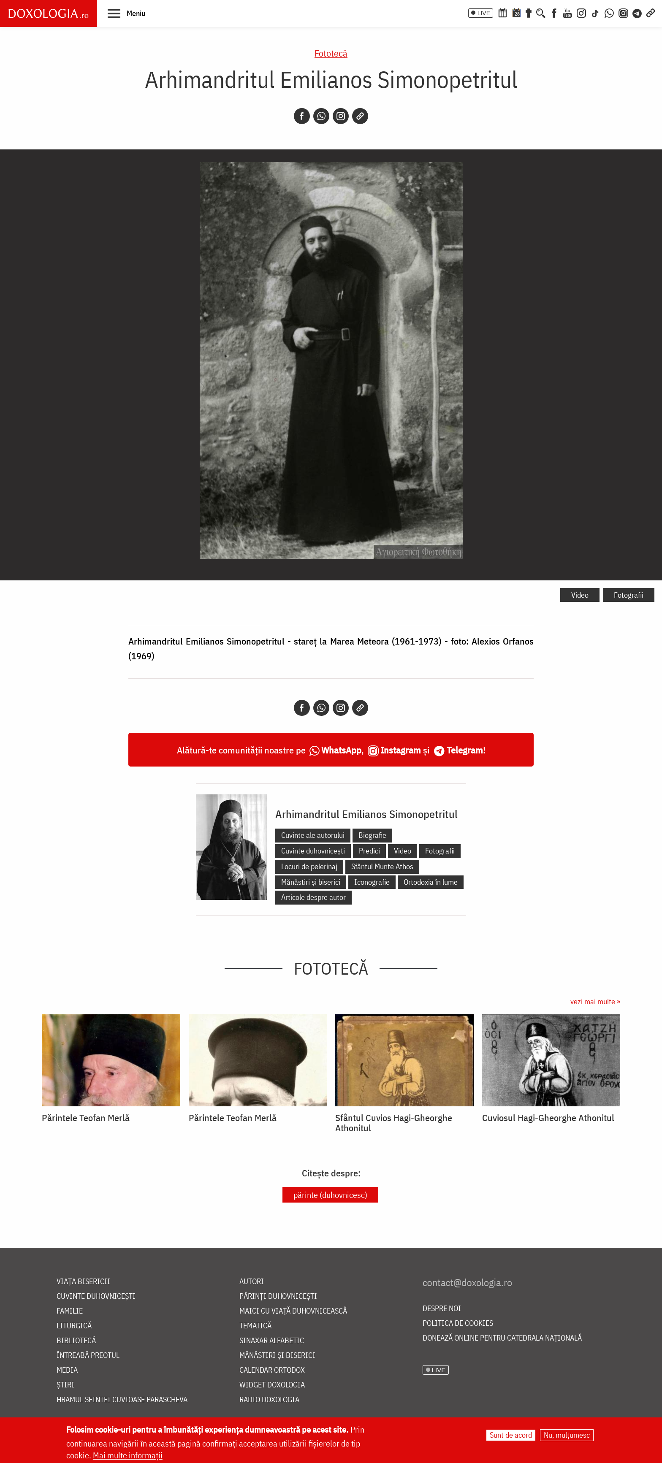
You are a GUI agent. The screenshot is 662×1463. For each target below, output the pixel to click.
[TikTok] (595, 12)
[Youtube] (567, 12)
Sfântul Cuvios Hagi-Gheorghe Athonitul (393, 1123)
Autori (251, 1281)
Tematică (255, 1326)
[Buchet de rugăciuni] (528, 12)
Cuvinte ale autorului (313, 835)
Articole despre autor (313, 897)
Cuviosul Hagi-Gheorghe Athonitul (548, 1118)
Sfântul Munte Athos (382, 866)
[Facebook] (554, 12)
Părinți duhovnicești (278, 1296)
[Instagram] (581, 12)
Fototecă (331, 53)
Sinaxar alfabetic (271, 1340)
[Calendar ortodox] (502, 12)
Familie (70, 1311)
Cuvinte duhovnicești (313, 851)
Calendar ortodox (272, 1370)
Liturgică (74, 1326)
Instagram (400, 750)
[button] (126, 13)
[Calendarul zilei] (516, 12)
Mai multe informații (128, 1455)
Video (580, 595)
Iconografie (372, 882)
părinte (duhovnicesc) (330, 1194)
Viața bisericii (83, 1281)
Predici (369, 851)
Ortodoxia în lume (431, 882)
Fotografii (628, 595)
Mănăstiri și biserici (310, 882)
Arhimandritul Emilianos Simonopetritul (366, 814)
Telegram (465, 750)
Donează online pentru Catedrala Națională (502, 1338)
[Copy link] (360, 116)
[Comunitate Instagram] (623, 12)
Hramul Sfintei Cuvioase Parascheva (122, 1399)
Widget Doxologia (272, 1385)
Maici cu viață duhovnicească (293, 1311)
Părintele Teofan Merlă (86, 1118)
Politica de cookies (458, 1323)
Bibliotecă (76, 1340)
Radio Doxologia (269, 1399)
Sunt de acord (511, 1435)
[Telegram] (637, 12)
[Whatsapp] (321, 116)
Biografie (372, 835)
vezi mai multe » (595, 1001)
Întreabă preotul (88, 1355)
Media (67, 1370)
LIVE (484, 13)
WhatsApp (341, 750)
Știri (65, 1385)
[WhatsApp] (609, 12)
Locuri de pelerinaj (309, 866)
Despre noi (442, 1308)
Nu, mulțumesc (567, 1435)
